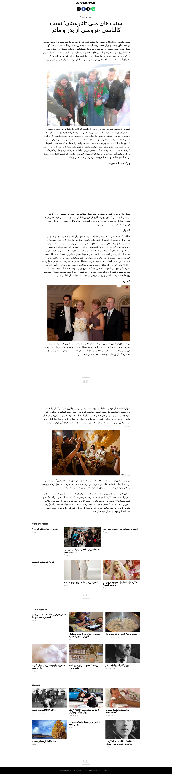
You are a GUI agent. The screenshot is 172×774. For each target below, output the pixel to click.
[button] (33, 3)
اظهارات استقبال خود (120, 408)
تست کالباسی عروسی (68, 139)
